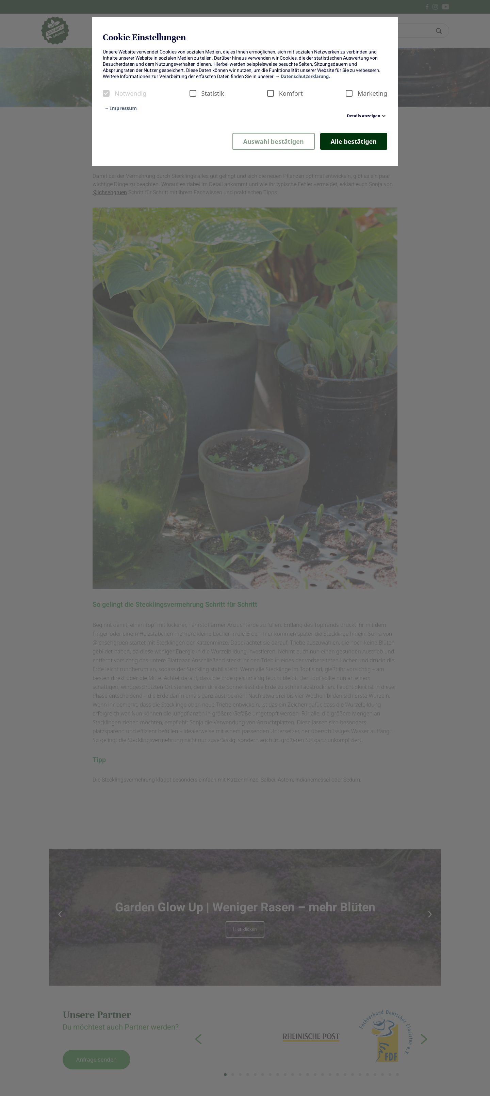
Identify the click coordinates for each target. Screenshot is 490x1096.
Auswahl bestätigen (273, 141)
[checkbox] (106, 93)
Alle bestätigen (354, 141)
